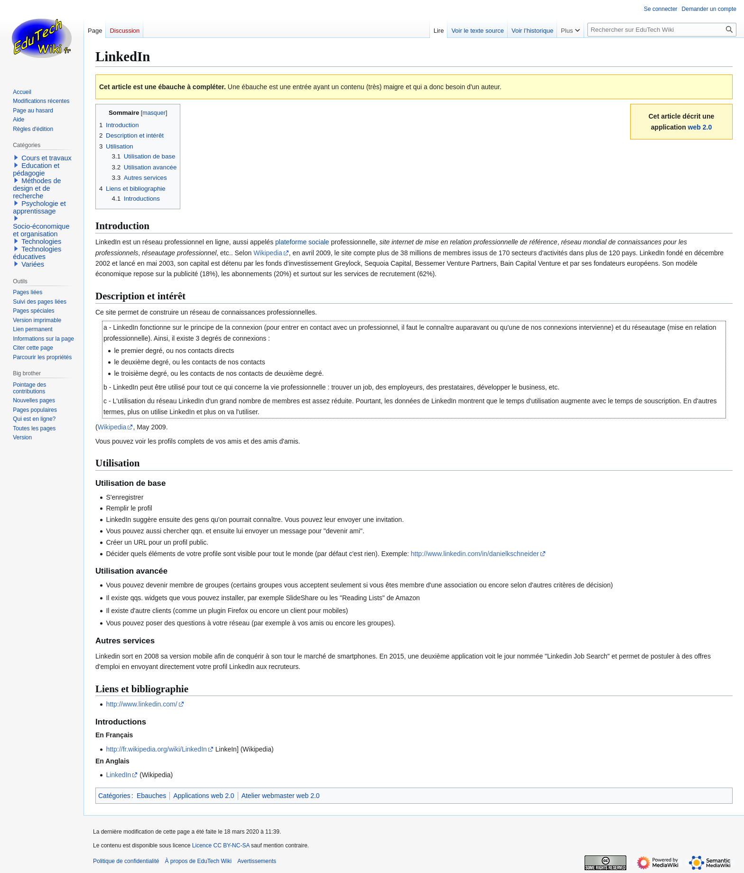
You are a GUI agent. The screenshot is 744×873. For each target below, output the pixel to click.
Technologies (41, 241)
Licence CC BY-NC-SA (221, 845)
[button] (16, 157)
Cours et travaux (46, 158)
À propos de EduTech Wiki (198, 861)
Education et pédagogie (36, 169)
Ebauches (151, 795)
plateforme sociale (302, 242)
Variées (32, 264)
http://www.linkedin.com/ (141, 704)
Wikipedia (267, 253)
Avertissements (256, 861)
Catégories (114, 795)
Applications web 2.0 (203, 795)
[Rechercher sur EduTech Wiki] (661, 30)
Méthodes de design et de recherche (37, 188)
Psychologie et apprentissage (39, 207)
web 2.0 (700, 127)
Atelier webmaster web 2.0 (281, 795)
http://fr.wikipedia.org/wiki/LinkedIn (156, 749)
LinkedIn (118, 775)
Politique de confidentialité (126, 861)
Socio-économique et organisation (41, 230)
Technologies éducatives (37, 252)
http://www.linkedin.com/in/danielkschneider (475, 553)
